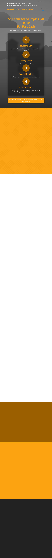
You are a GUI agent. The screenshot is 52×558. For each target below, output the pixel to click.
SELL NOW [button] (41, 2)
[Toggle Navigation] (43, 9)
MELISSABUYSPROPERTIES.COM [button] (20, 9)
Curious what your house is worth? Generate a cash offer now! (26, 100)
